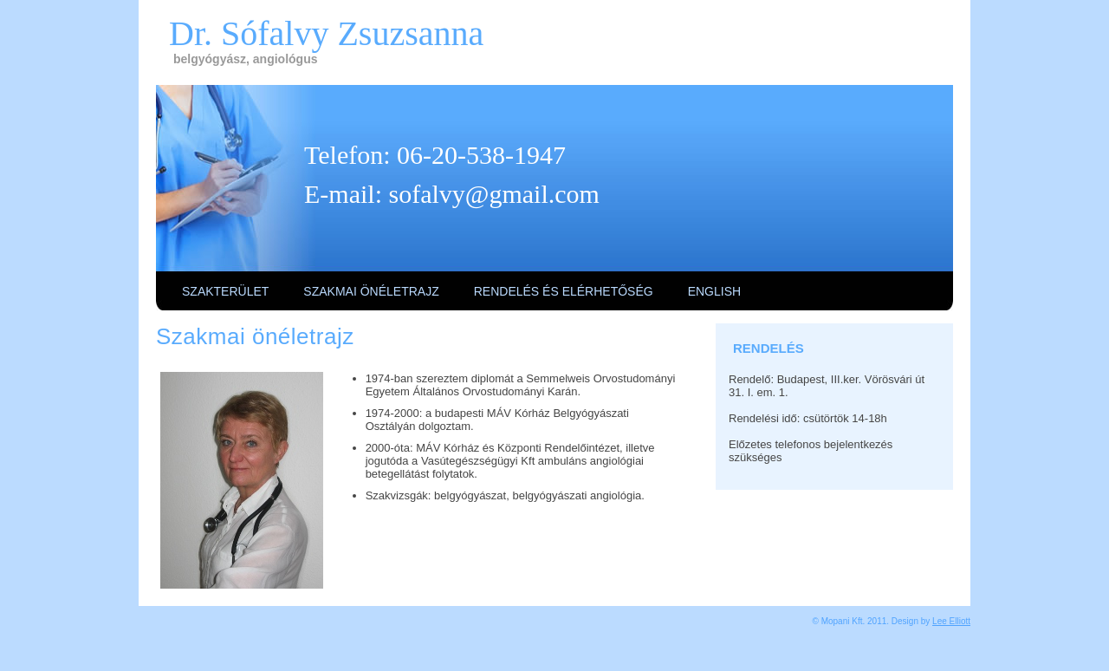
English (714, 291)
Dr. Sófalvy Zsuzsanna (326, 33)
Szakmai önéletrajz (370, 291)
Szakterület (225, 291)
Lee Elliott (951, 621)
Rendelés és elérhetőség (563, 291)
